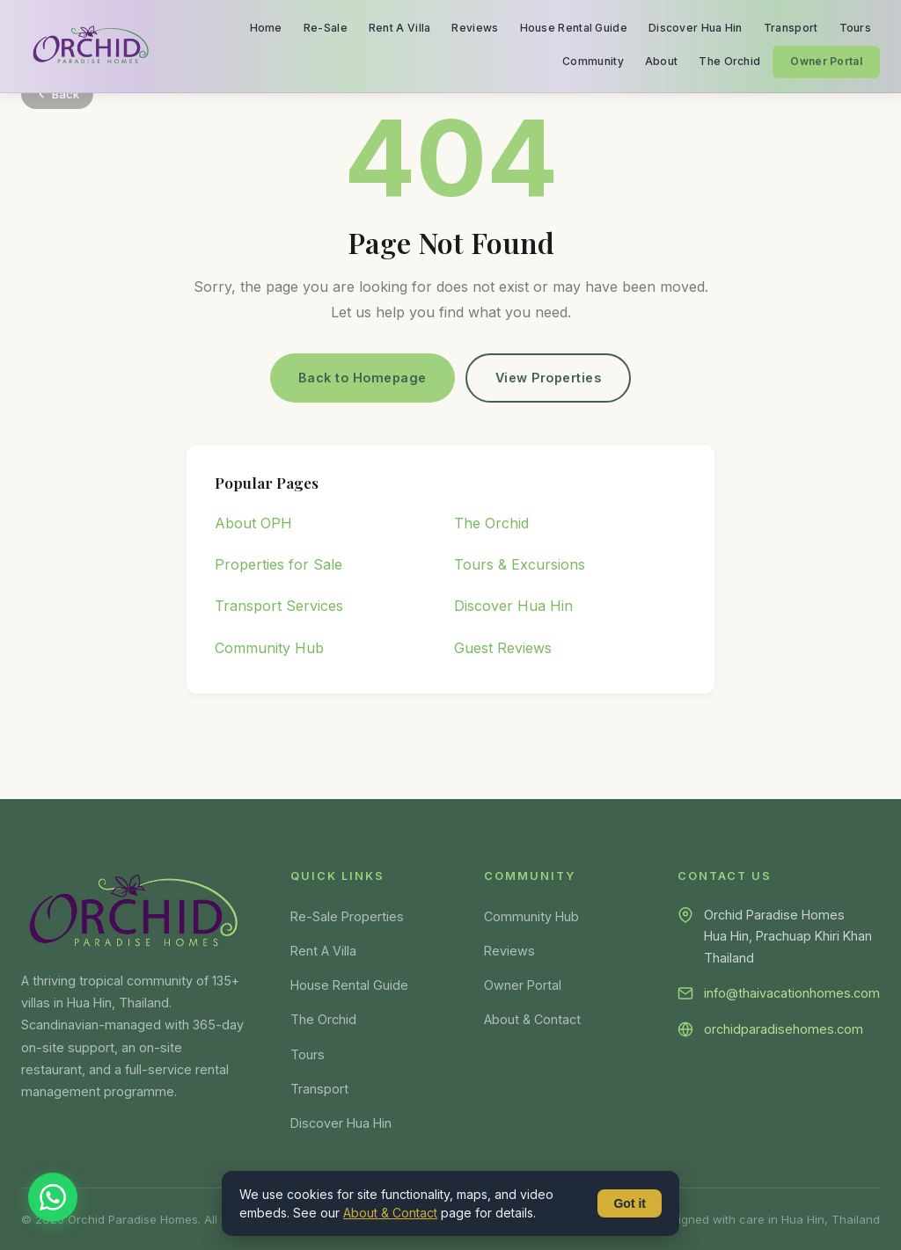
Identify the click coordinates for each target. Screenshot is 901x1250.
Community (593, 61)
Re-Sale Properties (347, 916)
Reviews (474, 27)
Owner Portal (826, 61)
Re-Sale (326, 27)
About (661, 61)
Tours (855, 27)
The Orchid (729, 61)
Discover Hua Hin (695, 27)
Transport (791, 27)
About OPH (253, 523)
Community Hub (269, 648)
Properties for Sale (278, 564)
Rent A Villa (400, 27)
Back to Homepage (362, 377)
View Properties (548, 377)
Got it (629, 1203)
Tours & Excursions (519, 564)
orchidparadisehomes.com (783, 1028)
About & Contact (532, 1019)
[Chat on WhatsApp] (52, 1197)
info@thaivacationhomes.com (792, 992)
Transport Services (279, 605)
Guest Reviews (503, 648)
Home (266, 27)
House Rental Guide (573, 27)
